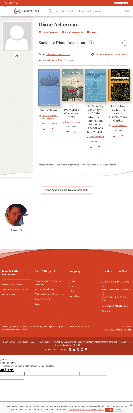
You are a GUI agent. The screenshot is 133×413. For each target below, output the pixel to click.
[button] (4, 11)
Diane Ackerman (49, 115)
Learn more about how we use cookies (86, 409)
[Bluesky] (74, 349)
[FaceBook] (70, 349)
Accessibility (60, 349)
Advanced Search (10, 294)
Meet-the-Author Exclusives (15, 289)
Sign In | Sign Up (10, 2)
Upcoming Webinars (44, 289)
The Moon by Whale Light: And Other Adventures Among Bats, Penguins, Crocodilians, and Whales (94, 118)
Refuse (118, 409)
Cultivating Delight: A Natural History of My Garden (118, 113)
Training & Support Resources (49, 294)
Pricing (72, 281)
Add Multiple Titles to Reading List (109, 54)
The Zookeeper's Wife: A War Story (71, 111)
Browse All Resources (12, 284)
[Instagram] (86, 349)
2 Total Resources (48, 32)
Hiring (71, 291)
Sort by (41, 54)
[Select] (58, 54)
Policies (48, 349)
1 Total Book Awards (72, 32)
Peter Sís (50, 118)
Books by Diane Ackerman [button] (83, 43)
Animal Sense (48, 110)
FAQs (37, 304)
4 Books (91, 32)
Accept (109, 409)
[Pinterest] (78, 349)
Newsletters (74, 296)
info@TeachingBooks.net (115, 305)
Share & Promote (43, 299)
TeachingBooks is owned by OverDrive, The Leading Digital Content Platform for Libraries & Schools (83, 341)
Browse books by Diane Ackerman (55, 60)
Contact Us (107, 311)
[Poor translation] (9, 370)
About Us (73, 286)
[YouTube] (82, 349)
